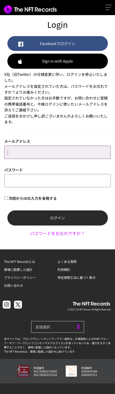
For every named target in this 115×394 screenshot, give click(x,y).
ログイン (57, 217)
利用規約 (64, 269)
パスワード (13, 169)
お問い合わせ (13, 285)
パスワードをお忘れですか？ (57, 233)
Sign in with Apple (45, 61)
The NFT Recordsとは (19, 261)
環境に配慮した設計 (18, 269)
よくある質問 (67, 261)
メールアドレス (17, 141)
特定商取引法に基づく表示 (77, 277)
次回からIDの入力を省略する (32, 198)
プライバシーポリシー (20, 277)
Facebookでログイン (46, 44)
